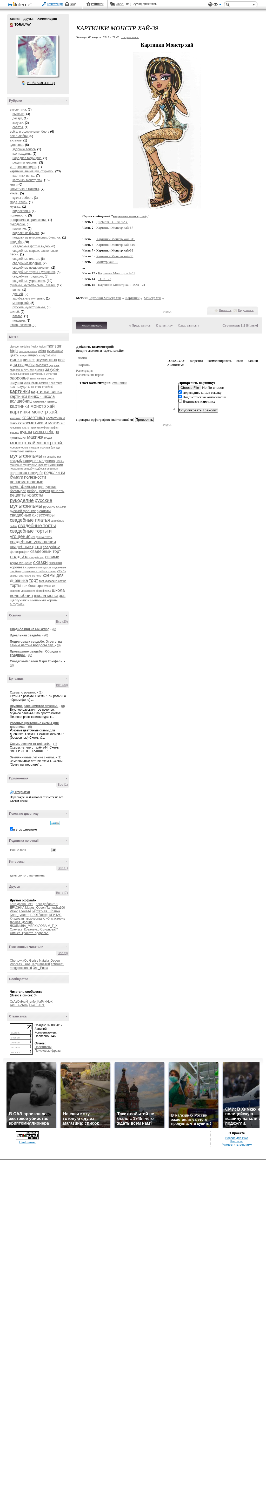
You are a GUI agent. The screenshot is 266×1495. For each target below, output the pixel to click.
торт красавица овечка (52, 581)
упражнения (28, 590)
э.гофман (17, 604)
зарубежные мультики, (28, 298)
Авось (120, 4)
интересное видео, (23, 167)
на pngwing (49, 456)
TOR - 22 (104, 279)
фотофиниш (43, 590)
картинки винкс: (44, 401)
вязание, (16, 140)
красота (14, 432)
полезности (35, 477)
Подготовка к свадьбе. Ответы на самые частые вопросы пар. (36, 643)
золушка (16, 383)
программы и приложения (28, 220)
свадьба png (36, 557)
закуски (52, 369)
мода (48, 437)
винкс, (17, 289)
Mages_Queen (35, 907)
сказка (28, 563)
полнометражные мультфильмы (26, 484)
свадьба (19, 556)
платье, (17, 316)
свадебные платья (30, 520)
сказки (40, 562)
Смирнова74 (49, 929)
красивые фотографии (44, 427)
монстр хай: (49, 442)
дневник (39, 370)
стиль (61, 571)
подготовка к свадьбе (26, 473)
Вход (73, 4)
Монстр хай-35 (107, 262)
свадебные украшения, (29, 281)
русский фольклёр (24, 511)
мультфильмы (26, 456)
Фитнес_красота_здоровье (29, 933)
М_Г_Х (52, 926)
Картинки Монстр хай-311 (115, 239)
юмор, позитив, (21, 325)
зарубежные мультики (43, 373)
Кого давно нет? (21, 904)
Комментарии (47, 19)
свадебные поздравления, (31, 267)
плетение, (19, 228)
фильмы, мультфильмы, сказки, (33, 285)
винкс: (29, 360)
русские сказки (54, 506)
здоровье (19, 378)
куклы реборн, (22, 198)
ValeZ (14, 911)
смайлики (119, 383)
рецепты (57, 491)
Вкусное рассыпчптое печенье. (34, 706)
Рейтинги (97, 4)
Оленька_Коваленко (24, 929)
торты (15, 585)
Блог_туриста (20, 915)
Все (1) (63, 784)
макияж (35, 437)
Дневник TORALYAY (112, 222)
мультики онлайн (23, 451)
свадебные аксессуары (32, 515)
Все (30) (62, 685)
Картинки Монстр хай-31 (116, 273)
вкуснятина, (18, 109)
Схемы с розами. (23, 692)
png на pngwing (28, 351)
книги (14, 184)
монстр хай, (21, 303)
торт (33, 580)
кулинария (18, 437)
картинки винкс (46, 391)
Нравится (225, 310)
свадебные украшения (33, 541)
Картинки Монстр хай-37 (115, 227)
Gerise (33, 960)
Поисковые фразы (48, 1050)
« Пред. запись (140, 325)
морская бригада (50, 447)
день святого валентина (27, 875)
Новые (252, 325)
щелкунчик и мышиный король (34, 600)
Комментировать (92, 325)
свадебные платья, (26, 259)
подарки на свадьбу (22, 468)
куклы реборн (46, 432)
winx (42, 351)
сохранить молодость (38, 567)
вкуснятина (46, 360)
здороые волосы (24, 149)
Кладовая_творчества (26, 918)
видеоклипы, (21, 211)
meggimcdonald (21, 968)
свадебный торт (45, 551)
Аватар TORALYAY (37, 55)
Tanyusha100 (55, 907)
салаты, (18, 127)
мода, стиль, (19, 202)
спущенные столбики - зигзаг (39, 571)
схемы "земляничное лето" (26, 575)
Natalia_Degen (49, 960)
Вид (217, 5)
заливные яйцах (19, 373)
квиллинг (15, 418)
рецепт (44, 491)
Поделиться (246, 310)
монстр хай (23, 442)
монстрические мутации (24, 447)
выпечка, (18, 114)
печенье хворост (38, 465)
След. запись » (188, 325)
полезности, (18, 215)
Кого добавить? (47, 904)
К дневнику (164, 325)
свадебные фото (26, 547)
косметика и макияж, (25, 189)
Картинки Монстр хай (105, 298)
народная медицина (39, 461)
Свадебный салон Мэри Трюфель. (36, 661)
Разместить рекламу (237, 1144)
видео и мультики (42, 355)
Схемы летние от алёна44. (30, 744)
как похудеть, (22, 153)
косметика (33, 417)
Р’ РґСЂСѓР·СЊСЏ (41, 83)
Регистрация (55, 4)
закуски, (18, 123)
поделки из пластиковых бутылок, (36, 237)
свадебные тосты (41, 537)
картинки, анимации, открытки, (32, 171)
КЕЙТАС (55, 915)
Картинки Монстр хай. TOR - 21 (121, 285)
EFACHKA (17, 907)
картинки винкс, (23, 176)
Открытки (22, 792)
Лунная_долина (21, 922)
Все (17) (62, 893)
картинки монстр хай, (27, 180)
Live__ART (36, 1005)
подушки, (19, 320)
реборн (32, 491)
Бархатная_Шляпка (46, 911)
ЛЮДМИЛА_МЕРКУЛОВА (28, 926)
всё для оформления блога (29, 131)
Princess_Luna (20, 964)
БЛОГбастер (39, 915)
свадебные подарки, (27, 263)
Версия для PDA (236, 1137)
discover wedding (20, 346)
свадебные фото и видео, (31, 246)
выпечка (42, 365)
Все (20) (62, 621)
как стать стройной (42, 386)
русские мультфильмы (31, 503)
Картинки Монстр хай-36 (115, 256)
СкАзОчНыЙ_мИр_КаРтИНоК (31, 1001)
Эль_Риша (40, 968)
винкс (16, 359)
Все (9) (63, 953)
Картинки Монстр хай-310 (115, 245)
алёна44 (25, 911)
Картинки (132, 298)
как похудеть (20, 387)
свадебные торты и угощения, (34, 272)
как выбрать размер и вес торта (43, 383)
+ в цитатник (130, 37)
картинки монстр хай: (34, 411)
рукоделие (22, 500)
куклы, (14, 193)
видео (24, 355)
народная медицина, (27, 158)
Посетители (43, 1047)
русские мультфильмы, (29, 307)
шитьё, (15, 312)
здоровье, (17, 145)
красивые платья (20, 427)
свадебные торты (37, 525)
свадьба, (16, 242)
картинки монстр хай (32, 406)
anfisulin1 (57, 964)
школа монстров (49, 595)
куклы (26, 431)
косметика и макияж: (43, 422)
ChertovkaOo (19, 960)
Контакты (236, 1141)
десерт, (17, 118)
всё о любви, (19, 136)
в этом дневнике (25, 829)
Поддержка (210, 4)
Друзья (28, 19)
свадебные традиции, (28, 276)
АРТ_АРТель (19, 1005)
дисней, (18, 294)
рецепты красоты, (25, 162)
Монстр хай (152, 298)
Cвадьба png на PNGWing (30, 629)
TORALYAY (12, 25)
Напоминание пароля (90, 375)
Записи (14, 19)
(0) (54, 629)
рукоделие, (18, 224)
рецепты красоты (26, 495)
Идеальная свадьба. (26, 635)
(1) (41, 692)
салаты (45, 511)
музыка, (16, 206)
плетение (55, 465)
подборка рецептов (46, 468)
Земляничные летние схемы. (32, 757)
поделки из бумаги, (26, 233)
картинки (20, 391)
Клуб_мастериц (54, 918)
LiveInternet (20, 5)
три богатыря (32, 586)
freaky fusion (38, 346)
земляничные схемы (42, 378)
